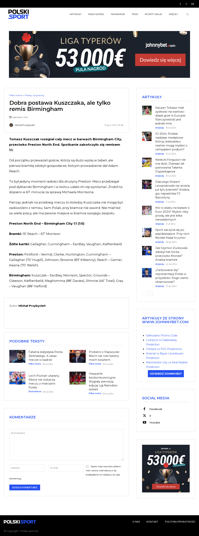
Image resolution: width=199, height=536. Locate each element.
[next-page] (150, 293)
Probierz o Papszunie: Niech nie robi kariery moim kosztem (104, 356)
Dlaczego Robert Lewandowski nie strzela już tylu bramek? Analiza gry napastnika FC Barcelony (172, 189)
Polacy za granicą (34, 95)
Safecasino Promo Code (162, 335)
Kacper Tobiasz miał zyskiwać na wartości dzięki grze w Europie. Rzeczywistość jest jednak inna (170, 115)
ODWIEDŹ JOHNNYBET (166, 373)
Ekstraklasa (35, 391)
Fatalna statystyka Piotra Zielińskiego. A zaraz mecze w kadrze (46, 356)
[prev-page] (144, 293)
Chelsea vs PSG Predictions (164, 349)
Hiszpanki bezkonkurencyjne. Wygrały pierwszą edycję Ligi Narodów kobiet (103, 381)
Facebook (155, 409)
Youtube (154, 422)
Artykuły (159, 128)
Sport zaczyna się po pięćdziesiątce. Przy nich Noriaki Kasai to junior (172, 233)
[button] (187, 14)
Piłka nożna (15, 95)
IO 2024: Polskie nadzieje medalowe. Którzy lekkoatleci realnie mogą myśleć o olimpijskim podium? (171, 141)
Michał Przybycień (25, 125)
